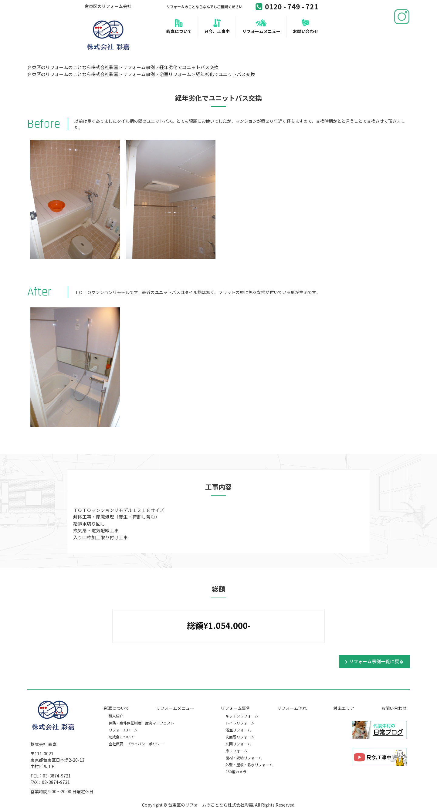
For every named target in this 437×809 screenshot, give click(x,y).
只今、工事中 (217, 31)
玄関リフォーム (238, 743)
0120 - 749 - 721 (287, 6)
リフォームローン (123, 729)
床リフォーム (236, 750)
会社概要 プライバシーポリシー (136, 743)
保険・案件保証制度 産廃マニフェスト (141, 722)
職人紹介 (116, 715)
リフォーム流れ (292, 708)
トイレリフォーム (240, 722)
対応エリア (343, 708)
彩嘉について (179, 31)
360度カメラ (235, 771)
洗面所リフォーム (240, 736)
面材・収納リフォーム (243, 757)
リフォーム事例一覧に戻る (376, 661)
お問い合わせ (305, 31)
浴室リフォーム (238, 729)
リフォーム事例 (235, 708)
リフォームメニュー (261, 31)
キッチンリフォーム (241, 715)
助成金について (121, 736)
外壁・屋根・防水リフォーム (249, 764)
